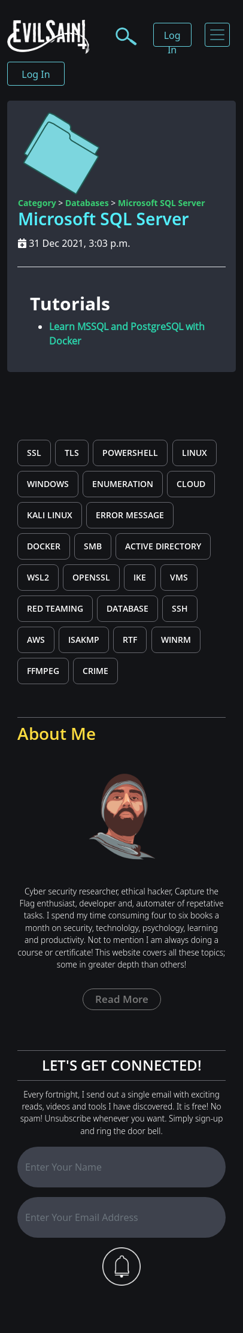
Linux (194, 452)
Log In (172, 38)
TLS (72, 452)
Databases (87, 202)
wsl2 (38, 577)
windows (48, 483)
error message (130, 515)
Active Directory (163, 546)
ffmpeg (43, 670)
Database (127, 608)
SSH (180, 608)
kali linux (49, 515)
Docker (43, 546)
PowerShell (130, 452)
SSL (34, 452)
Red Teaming (55, 608)
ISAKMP (83, 639)
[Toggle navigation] (217, 35)
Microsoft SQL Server (161, 202)
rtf (130, 639)
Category (37, 202)
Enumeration (122, 483)
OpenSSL (91, 577)
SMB (93, 546)
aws (36, 639)
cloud (191, 483)
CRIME (95, 670)
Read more (121, 999)
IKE (139, 577)
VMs (179, 577)
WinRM (176, 639)
